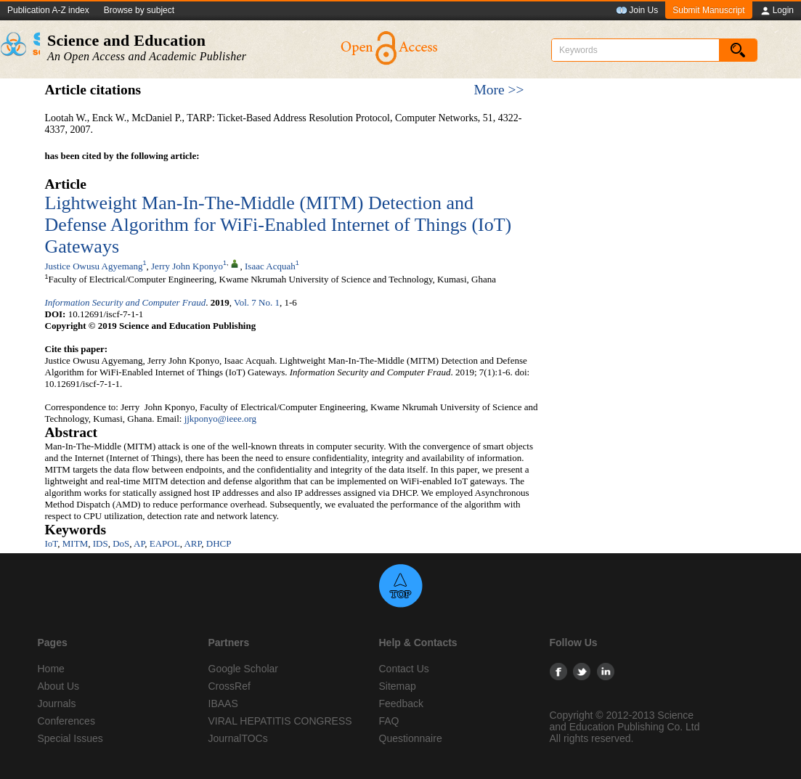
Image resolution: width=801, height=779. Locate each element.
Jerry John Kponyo (187, 266)
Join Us (637, 11)
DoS (121, 543)
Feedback (401, 703)
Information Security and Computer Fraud (125, 302)
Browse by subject (139, 10)
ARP (192, 543)
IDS (100, 543)
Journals (57, 703)
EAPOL (165, 543)
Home (51, 668)
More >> (498, 89)
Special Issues (70, 738)
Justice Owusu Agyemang (94, 266)
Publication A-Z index (48, 10)
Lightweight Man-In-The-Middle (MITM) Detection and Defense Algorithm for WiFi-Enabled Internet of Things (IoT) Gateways (278, 224)
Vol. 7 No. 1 (257, 302)
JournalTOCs (238, 738)
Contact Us (404, 668)
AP (139, 543)
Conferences (66, 721)
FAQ (389, 721)
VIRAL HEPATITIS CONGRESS (280, 721)
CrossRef (229, 686)
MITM (75, 543)
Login (777, 11)
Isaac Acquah (270, 266)
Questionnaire (410, 738)
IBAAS (223, 703)
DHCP (219, 543)
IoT (51, 543)
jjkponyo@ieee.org (220, 418)
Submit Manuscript (708, 10)
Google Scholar (243, 668)
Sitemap (397, 686)
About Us (59, 686)
